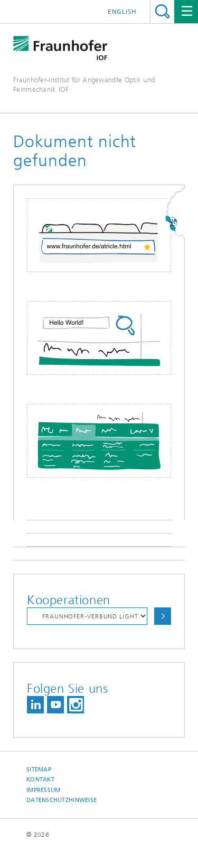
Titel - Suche (162, 11)
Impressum (43, 790)
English (122, 11)
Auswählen (162, 616)
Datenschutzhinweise (61, 800)
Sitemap (38, 769)
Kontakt (40, 779)
